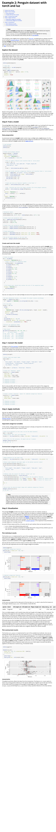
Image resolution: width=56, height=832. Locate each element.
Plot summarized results (12, 25)
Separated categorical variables (13, 19)
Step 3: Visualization (9, 22)
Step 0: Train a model (10, 12)
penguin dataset (15, 40)
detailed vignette (6, 420)
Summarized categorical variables (14, 20)
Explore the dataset (9, 10)
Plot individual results (11, 24)
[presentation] (35, 53)
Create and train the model (12, 14)
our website (35, 35)
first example (14, 348)
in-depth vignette (30, 523)
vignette (29, 141)
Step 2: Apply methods (10, 17)
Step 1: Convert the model (11, 16)
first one (31, 38)
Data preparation (10, 13)
